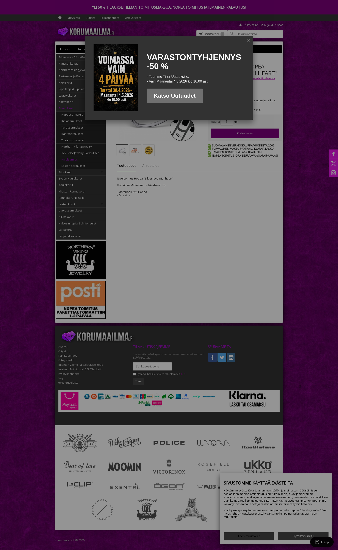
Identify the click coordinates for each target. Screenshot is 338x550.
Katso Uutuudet (175, 95)
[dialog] (169, 78)
